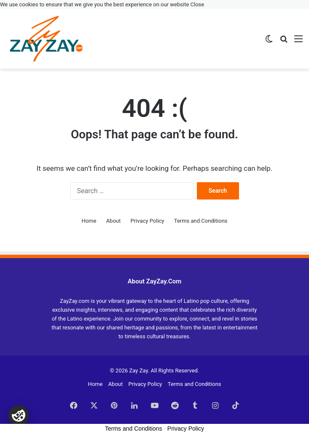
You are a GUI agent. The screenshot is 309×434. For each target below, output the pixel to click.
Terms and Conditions (201, 221)
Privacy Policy (147, 221)
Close (197, 4)
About (113, 221)
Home (88, 221)
